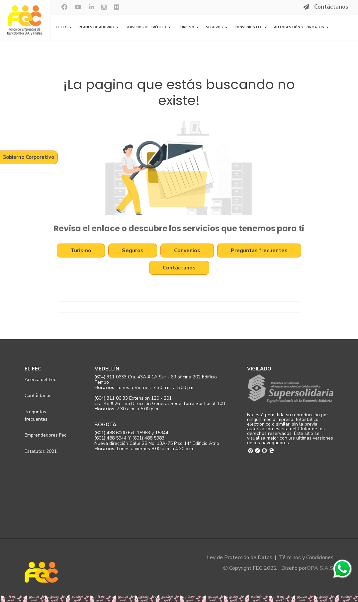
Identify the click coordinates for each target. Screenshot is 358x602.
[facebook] (64, 7)
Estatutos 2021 (41, 451)
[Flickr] (116, 7)
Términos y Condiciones (306, 557)
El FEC (61, 27)
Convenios (187, 250)
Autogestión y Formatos (299, 27)
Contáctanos (331, 7)
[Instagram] (104, 7)
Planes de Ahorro (96, 27)
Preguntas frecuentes (259, 250)
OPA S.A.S (320, 568)
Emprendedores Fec (45, 435)
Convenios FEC (248, 27)
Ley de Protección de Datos (239, 557)
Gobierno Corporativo (28, 157)
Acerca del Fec (40, 379)
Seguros (214, 27)
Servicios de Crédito (146, 27)
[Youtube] (78, 7)
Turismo (186, 27)
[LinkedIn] (91, 7)
